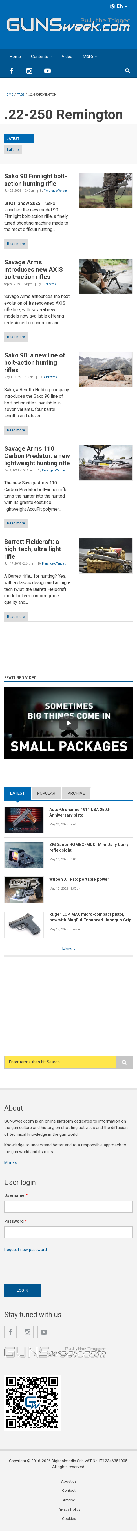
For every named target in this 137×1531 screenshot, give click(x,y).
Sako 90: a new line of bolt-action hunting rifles (34, 363)
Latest (17, 793)
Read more (16, 244)
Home (15, 56)
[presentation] (47, 1267)
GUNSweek (48, 284)
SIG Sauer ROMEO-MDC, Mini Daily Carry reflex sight (90, 847)
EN (119, 6)
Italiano (13, 149)
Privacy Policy (69, 1511)
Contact (69, 1492)
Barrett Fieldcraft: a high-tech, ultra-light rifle (32, 549)
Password (15, 1221)
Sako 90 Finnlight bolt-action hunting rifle (35, 180)
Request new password (26, 1250)
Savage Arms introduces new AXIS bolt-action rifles (33, 270)
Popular (46, 793)
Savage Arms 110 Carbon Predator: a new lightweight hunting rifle (37, 456)
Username (16, 1196)
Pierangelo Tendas (56, 190)
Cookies (69, 1521)
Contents (40, 56)
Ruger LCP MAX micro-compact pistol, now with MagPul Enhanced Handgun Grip (91, 917)
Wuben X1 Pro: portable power (80, 879)
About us (69, 1482)
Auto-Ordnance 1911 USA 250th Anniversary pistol (81, 812)
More (89, 56)
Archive (76, 793)
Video (68, 56)
